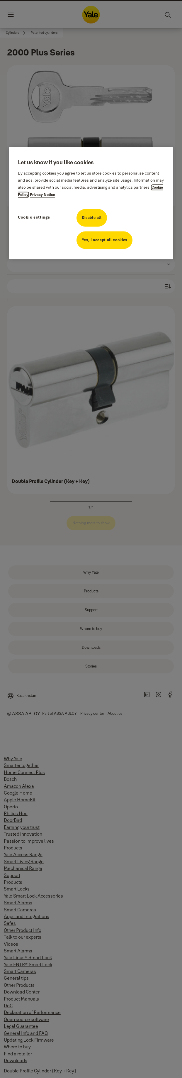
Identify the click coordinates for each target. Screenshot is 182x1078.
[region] (91, 203)
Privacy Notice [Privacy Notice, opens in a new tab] (42, 194)
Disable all (92, 217)
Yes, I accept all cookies (104, 239)
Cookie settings (34, 217)
